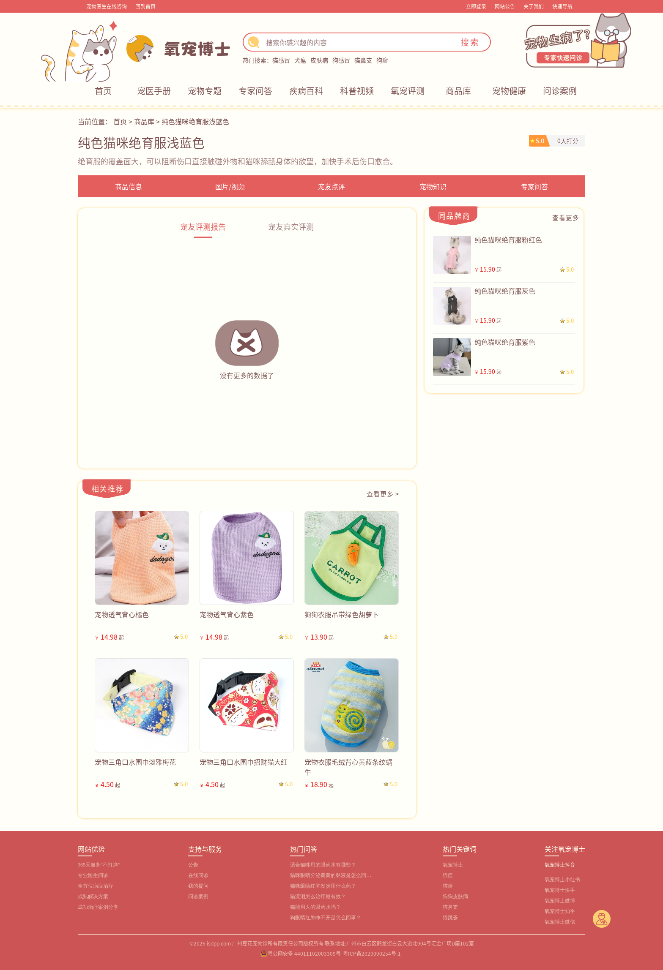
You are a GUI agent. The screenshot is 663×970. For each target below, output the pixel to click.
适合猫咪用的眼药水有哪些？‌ (323, 865)
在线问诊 (198, 875)
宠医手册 (154, 90)
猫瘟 (448, 875)
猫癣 (448, 886)
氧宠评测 (408, 90)
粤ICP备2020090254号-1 (372, 953)
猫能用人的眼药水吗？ (315, 907)
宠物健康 (509, 90)
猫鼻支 (363, 60)
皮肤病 (319, 60)
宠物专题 (205, 90)
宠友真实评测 (291, 226)
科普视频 (357, 90)
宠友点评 (331, 186)
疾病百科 (306, 90)
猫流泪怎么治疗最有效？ (318, 896)
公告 (193, 865)
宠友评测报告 (203, 226)
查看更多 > (383, 493)
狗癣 (382, 60)
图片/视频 (230, 186)
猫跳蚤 (450, 918)
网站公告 (505, 6)
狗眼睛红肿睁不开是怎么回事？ (325, 918)
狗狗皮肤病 (455, 896)
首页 (103, 90)
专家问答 (255, 90)
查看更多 (565, 217)
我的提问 (198, 886)
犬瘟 (300, 60)
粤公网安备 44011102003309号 (304, 953)
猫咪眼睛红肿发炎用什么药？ (323, 886)
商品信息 (128, 186)
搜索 (470, 42)
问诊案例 (560, 90)
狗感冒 (341, 60)
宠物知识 (433, 186)
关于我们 (533, 6)
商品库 (458, 90)
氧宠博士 (453, 865)
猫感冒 (281, 60)
